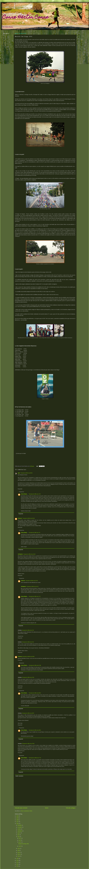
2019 (17, 817)
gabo (19, 473)
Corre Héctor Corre (26, 17)
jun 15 (20, 840)
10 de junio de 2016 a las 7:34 (35, 757)
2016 (17, 823)
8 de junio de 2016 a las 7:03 (35, 494)
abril (19, 850)
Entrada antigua (70, 808)
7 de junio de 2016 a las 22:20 (29, 554)
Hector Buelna (24, 494)
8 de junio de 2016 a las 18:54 (35, 730)
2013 (17, 862)
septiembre (20, 831)
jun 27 (20, 838)
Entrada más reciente (21, 808)
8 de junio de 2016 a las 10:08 (28, 656)
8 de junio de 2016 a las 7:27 (35, 596)
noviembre (20, 827)
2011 (17, 866)
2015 (17, 858)
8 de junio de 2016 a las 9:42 (28, 642)
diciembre (20, 825)
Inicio (46, 808)
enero (19, 856)
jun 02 (20, 846)
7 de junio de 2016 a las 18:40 (26, 473)
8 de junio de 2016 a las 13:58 (28, 677)
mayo (19, 848)
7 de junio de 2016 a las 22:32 (32, 586)
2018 (17, 819)
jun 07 (20, 842)
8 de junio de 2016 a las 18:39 (28, 713)
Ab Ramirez (20, 554)
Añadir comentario (19, 776)
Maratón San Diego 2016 (23, 843)
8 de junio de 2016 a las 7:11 (34, 532)
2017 (17, 821)
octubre (19, 829)
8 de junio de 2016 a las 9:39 (28, 630)
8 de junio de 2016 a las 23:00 (28, 743)
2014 (17, 860)
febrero (19, 854)
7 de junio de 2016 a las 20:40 (28, 518)
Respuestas (21, 491)
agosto (19, 832)
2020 (17, 816)
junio (19, 836)
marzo (19, 852)
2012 (17, 864)
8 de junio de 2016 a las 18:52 (35, 693)
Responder (20, 488)
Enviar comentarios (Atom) (26, 810)
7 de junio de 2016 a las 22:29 (31, 580)
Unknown (20, 518)
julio (19, 834)
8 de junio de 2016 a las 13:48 (35, 665)
